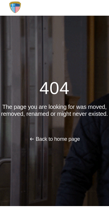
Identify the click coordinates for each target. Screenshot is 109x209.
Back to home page (58, 139)
